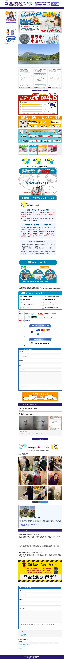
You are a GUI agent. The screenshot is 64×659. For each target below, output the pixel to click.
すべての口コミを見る (40, 90)
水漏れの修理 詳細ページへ (24, 632)
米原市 (21, 648)
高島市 (28, 644)
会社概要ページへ (23, 635)
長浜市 (24, 644)
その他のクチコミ (40, 439)
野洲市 (21, 644)
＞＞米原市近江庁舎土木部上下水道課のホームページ (29, 524)
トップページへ (22, 631)
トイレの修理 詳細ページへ (24, 634)
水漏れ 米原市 (6, 0)
